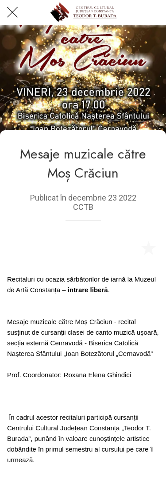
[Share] (127, 247)
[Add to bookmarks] (148, 247)
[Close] (12, 12)
